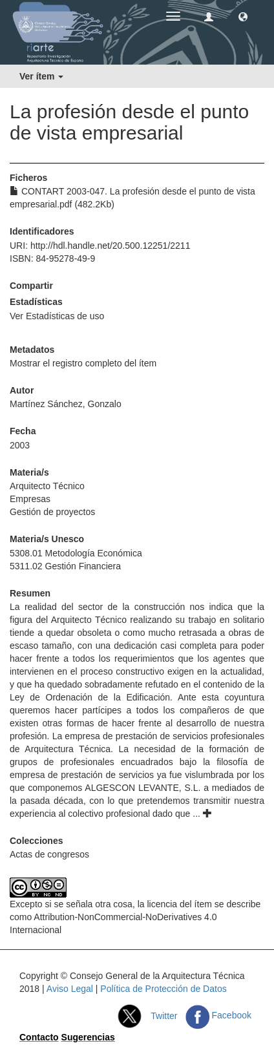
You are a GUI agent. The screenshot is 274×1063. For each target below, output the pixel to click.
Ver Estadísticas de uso (57, 316)
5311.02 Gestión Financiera (65, 566)
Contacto (39, 1037)
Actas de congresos (49, 854)
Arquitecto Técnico (47, 486)
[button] (243, 16)
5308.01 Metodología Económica (76, 553)
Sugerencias (88, 1037)
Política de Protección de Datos (163, 989)
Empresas (30, 499)
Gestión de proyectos (52, 512)
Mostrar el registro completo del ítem (83, 363)
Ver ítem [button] (41, 76)
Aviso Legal (70, 989)
